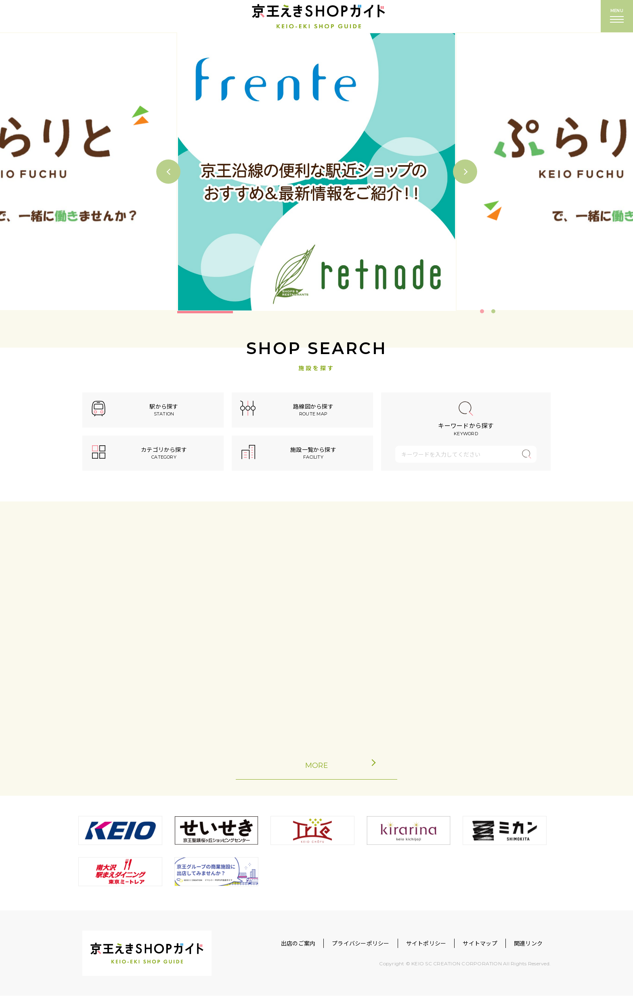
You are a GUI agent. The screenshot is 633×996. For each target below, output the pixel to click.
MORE (333, 765)
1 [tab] (482, 311)
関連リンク (528, 943)
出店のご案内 (298, 943)
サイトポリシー (426, 943)
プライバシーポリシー (360, 943)
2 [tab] (493, 311)
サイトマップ (480, 943)
